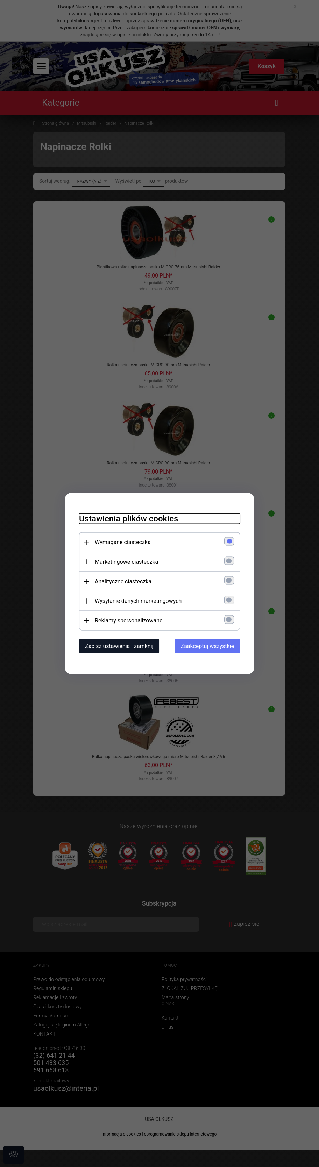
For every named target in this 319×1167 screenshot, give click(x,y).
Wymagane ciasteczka (123, 542)
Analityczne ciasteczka (123, 581)
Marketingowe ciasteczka (126, 562)
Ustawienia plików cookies (128, 519)
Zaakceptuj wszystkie (207, 646)
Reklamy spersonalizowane (128, 620)
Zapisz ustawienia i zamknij (119, 646)
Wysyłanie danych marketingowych (138, 601)
